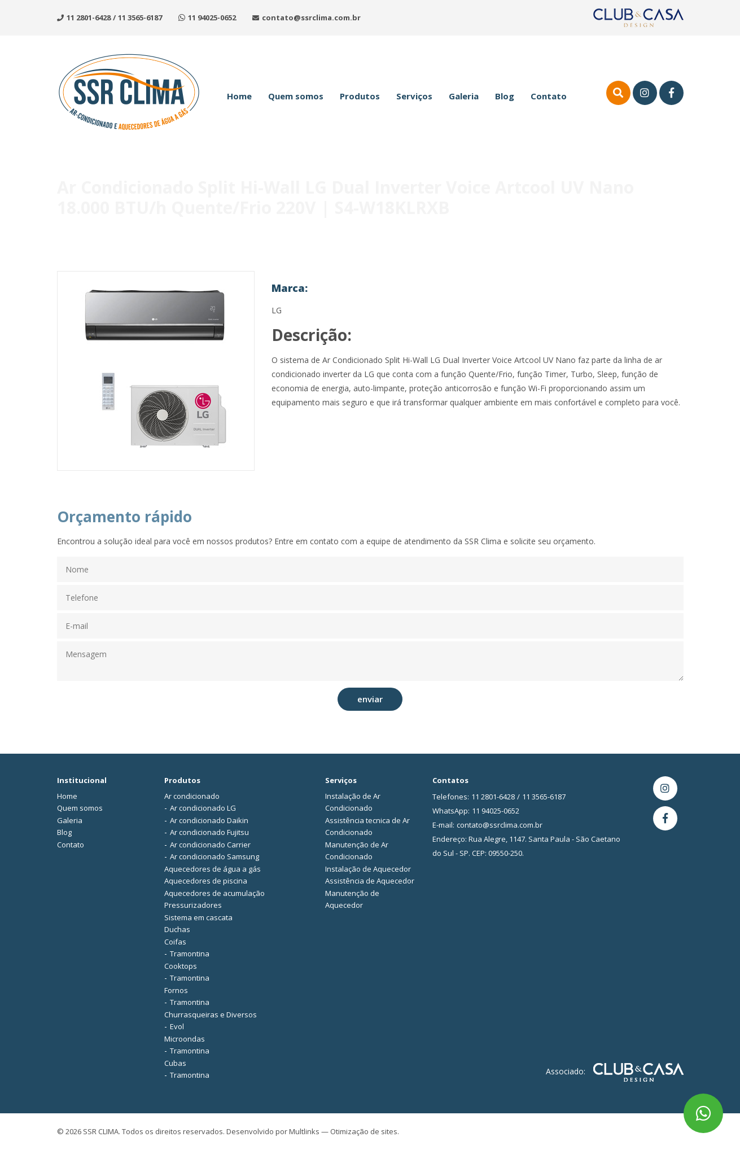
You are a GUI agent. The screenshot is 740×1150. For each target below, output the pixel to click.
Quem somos (295, 96)
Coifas (175, 942)
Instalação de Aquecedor (368, 869)
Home (239, 96)
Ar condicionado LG (203, 808)
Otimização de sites (363, 1131)
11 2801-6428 (89, 17)
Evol (177, 1026)
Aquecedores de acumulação (214, 893)
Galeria (464, 96)
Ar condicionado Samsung (214, 856)
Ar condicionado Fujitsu (209, 832)
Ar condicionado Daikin (209, 820)
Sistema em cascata (198, 917)
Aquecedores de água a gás (212, 869)
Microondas (184, 1039)
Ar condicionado (192, 796)
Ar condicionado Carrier (210, 844)
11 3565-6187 (140, 17)
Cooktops (180, 966)
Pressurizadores (193, 905)
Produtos (360, 96)
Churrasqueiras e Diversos (210, 1014)
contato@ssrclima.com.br (311, 17)
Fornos (176, 990)
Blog (504, 96)
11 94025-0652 (212, 17)
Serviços (414, 96)
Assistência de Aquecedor (369, 881)
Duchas (177, 929)
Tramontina (189, 953)
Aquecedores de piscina (205, 881)
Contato (549, 96)
